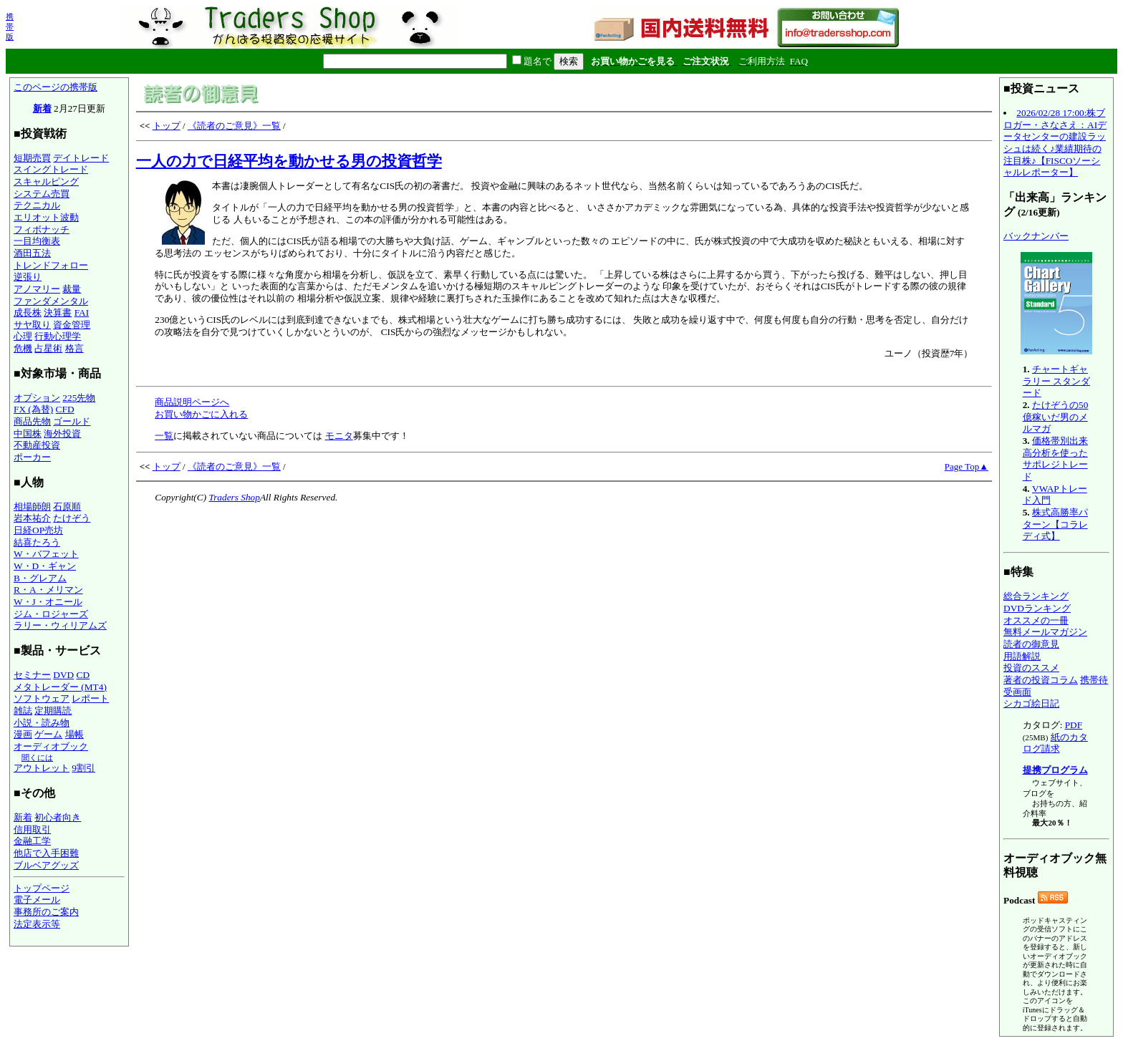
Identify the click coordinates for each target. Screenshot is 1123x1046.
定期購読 (53, 710)
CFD (65, 409)
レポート (90, 698)
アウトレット (41, 767)
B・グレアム (40, 578)
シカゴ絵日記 (1031, 703)
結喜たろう (37, 542)
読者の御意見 (1031, 644)
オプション (37, 397)
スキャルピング (46, 181)
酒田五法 (32, 253)
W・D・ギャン (45, 566)
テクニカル (37, 205)
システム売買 (41, 193)
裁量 (71, 289)
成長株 (28, 312)
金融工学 (32, 841)
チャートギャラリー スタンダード (1056, 381)
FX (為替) (33, 409)
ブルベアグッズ (46, 865)
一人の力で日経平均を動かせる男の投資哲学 (289, 161)
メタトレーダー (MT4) (60, 687)
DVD (63, 674)
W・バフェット (46, 553)
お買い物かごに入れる (201, 414)
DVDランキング (1037, 608)
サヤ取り (32, 324)
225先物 (78, 397)
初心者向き (57, 817)
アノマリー (37, 289)
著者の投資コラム (1040, 679)
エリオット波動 (46, 217)
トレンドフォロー (51, 265)
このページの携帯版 (55, 87)
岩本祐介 (32, 518)
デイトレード (81, 157)
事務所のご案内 (46, 911)
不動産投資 (37, 445)
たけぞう (71, 518)
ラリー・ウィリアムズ (60, 625)
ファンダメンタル (51, 301)
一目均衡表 (37, 241)
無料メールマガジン (1045, 631)
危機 (23, 348)
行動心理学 (57, 336)
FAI (82, 312)
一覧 (164, 435)
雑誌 (23, 710)
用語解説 (1022, 656)
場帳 (74, 734)
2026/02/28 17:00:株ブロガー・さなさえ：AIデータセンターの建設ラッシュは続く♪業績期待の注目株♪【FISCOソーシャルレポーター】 (1055, 142)
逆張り (28, 276)
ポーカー (32, 457)
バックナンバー (1036, 236)
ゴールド (71, 421)
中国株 (28, 433)
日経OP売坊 (38, 530)
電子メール (37, 899)
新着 (42, 108)
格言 (74, 348)
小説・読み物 (41, 722)
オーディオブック (51, 746)
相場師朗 (32, 506)
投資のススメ (1031, 667)
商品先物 (32, 421)
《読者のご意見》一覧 (234, 125)
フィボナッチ (41, 229)
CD (83, 674)
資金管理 (71, 324)
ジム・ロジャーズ (51, 614)
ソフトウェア (41, 698)
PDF (1073, 725)
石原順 (67, 506)
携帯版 (10, 26)
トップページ (41, 888)
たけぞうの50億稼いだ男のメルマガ (1056, 416)
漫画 (23, 734)
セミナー (32, 674)
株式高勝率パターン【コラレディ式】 (1055, 524)
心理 (23, 336)
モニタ (339, 435)
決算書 (58, 312)
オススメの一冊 (1036, 620)
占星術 (48, 348)
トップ (166, 125)
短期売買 (32, 157)
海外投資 (62, 433)
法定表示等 (37, 924)
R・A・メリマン (48, 589)
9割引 (83, 767)
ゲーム (48, 734)
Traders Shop (233, 497)
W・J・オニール (48, 601)
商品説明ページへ (192, 402)
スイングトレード (51, 169)
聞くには (37, 757)
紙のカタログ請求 (1055, 743)
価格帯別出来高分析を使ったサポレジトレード (1055, 458)
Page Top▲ (966, 466)
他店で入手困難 (46, 853)
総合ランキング (1036, 596)
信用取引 (32, 829)
